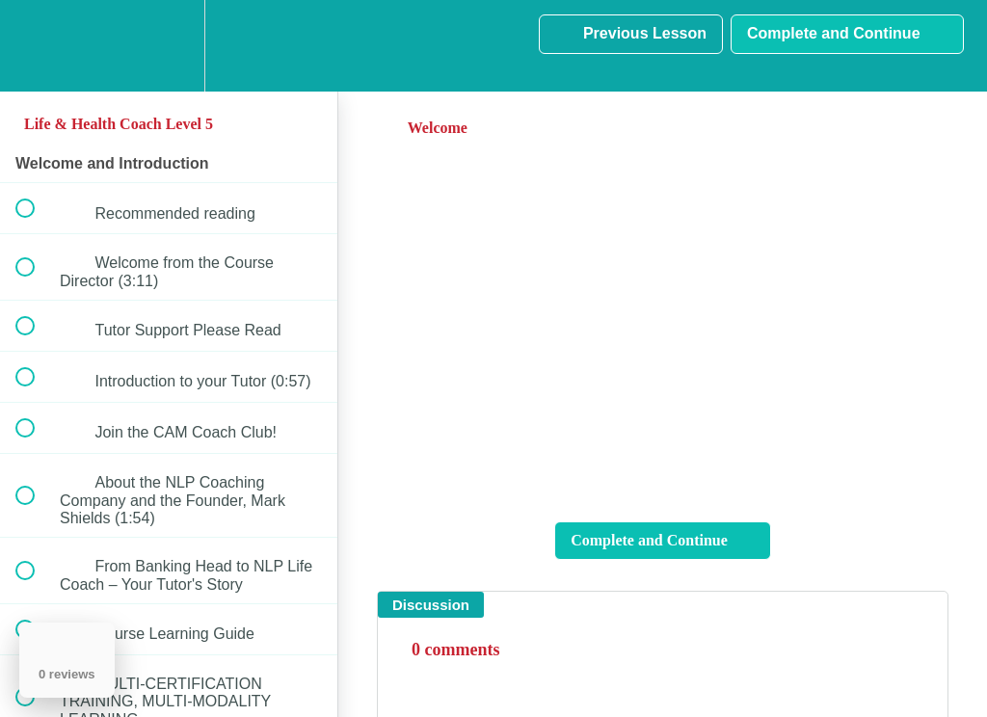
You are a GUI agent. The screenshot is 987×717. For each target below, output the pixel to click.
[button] (35, 46)
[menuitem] (168, 46)
